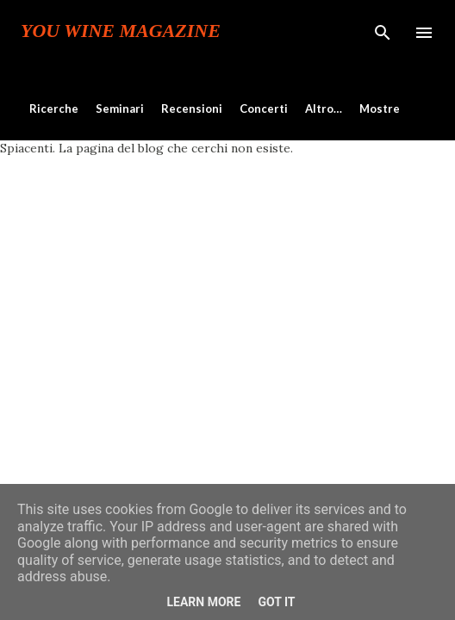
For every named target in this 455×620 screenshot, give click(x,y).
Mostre (379, 108)
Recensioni (191, 108)
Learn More (203, 602)
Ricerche (53, 108)
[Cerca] (382, 31)
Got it (276, 602)
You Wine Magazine (121, 31)
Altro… (323, 108)
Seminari (120, 108)
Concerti (264, 108)
